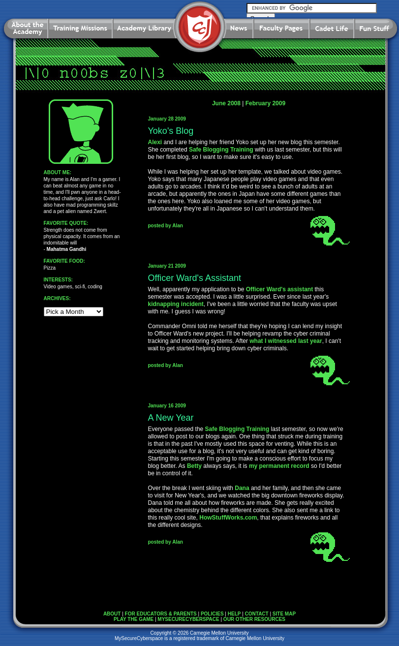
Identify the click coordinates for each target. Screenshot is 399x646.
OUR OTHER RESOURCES (254, 619)
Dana (242, 488)
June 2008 (226, 103)
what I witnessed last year (285, 341)
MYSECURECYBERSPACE (188, 619)
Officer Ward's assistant (279, 289)
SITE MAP (284, 613)
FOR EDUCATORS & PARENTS (161, 613)
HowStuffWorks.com (228, 517)
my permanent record (279, 465)
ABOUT (112, 613)
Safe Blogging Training (221, 149)
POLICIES (212, 613)
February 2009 (265, 103)
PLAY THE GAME (133, 619)
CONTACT (257, 613)
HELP (234, 613)
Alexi (155, 142)
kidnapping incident (176, 304)
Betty (194, 465)
